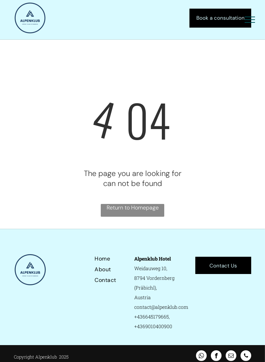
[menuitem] (119, 258)
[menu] (250, 20)
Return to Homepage (133, 207)
